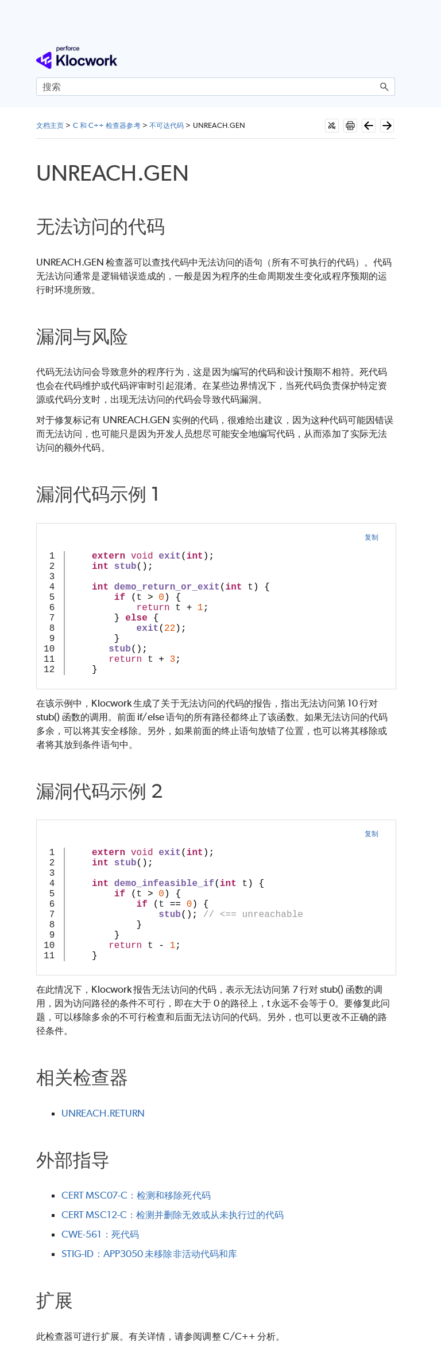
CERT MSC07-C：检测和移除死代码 (136, 1195)
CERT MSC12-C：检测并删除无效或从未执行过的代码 (172, 1214)
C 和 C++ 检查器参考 (107, 125)
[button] (384, 86)
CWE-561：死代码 (100, 1234)
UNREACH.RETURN (103, 1113)
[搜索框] (215, 86)
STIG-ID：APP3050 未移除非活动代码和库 (149, 1253)
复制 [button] (371, 537)
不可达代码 (166, 125)
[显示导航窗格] (389, 57)
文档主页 (50, 125)
